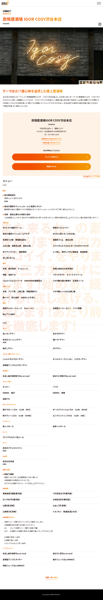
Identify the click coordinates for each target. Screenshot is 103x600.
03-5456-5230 (53, 134)
